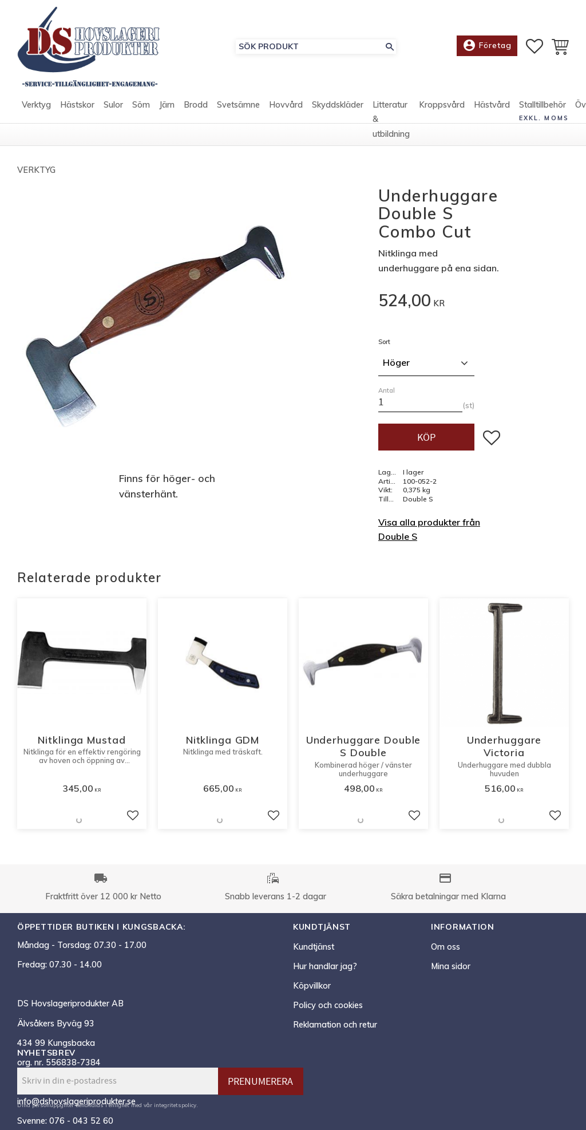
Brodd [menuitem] (196, 105)
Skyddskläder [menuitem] (337, 105)
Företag (487, 45)
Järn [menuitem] (167, 105)
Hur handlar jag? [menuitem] (325, 966)
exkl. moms (544, 118)
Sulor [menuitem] (113, 105)
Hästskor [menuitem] (77, 105)
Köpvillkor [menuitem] (312, 986)
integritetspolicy (175, 1104)
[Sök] (389, 46)
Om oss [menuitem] (445, 947)
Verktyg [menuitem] (36, 105)
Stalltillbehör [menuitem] (542, 105)
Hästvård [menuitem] (492, 105)
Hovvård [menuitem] (286, 105)
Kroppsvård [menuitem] (442, 105)
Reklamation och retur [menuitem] (335, 1025)
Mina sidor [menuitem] (450, 966)
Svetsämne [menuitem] (238, 105)
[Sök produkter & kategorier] (309, 46)
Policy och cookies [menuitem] (328, 1005)
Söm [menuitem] (141, 105)
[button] (534, 46)
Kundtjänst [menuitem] (313, 947)
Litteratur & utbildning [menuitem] (391, 119)
